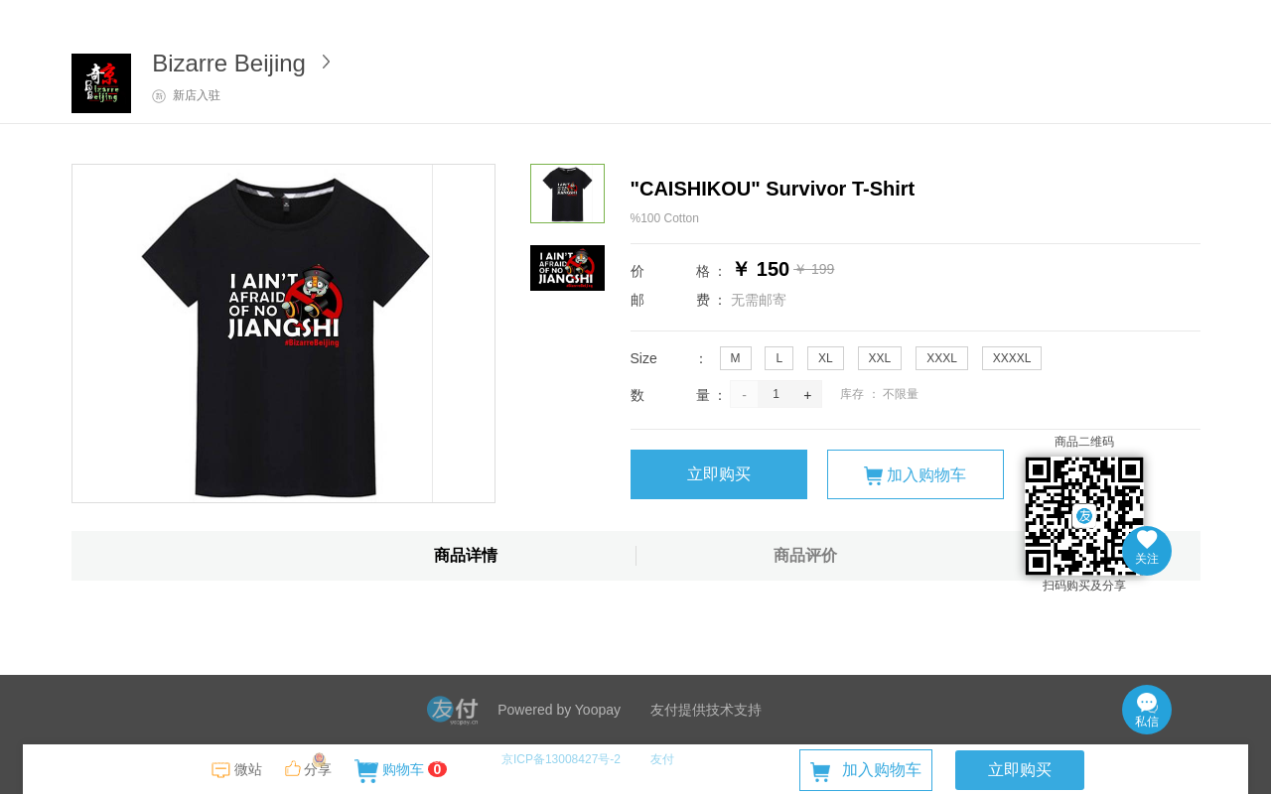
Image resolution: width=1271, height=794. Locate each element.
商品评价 (805, 555)
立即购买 (719, 473)
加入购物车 (915, 475)
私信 (1147, 710)
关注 (1147, 548)
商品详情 (465, 555)
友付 (662, 759)
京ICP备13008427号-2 (561, 759)
